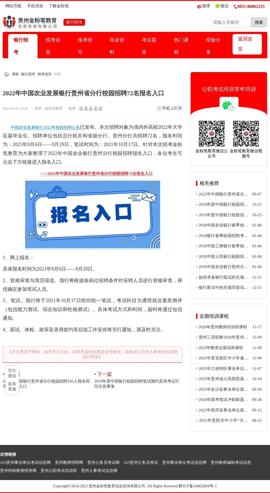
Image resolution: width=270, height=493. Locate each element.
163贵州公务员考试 (141, 462)
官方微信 (12, 373)
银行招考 (21, 46)
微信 (221, 6)
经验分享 (213, 46)
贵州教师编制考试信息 (231, 462)
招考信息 (53, 46)
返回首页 (245, 44)
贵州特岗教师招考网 (18, 470)
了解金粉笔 (59, 6)
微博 (203, 6)
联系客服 (12, 386)
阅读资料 (117, 46)
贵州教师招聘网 (69, 462)
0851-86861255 (249, 6)
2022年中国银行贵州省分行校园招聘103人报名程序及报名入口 (47, 380)
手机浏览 (35, 6)
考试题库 (149, 46)
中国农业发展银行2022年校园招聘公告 (45, 127)
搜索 (259, 22)
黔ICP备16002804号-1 (198, 486)
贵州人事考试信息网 (99, 470)
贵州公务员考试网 (103, 462)
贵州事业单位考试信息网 (184, 462)
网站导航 (13, 6)
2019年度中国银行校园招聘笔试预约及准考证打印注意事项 (138, 380)
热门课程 (181, 46)
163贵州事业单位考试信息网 (25, 462)
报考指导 (85, 46)
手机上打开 (169, 110)
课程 (15, 74)
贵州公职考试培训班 (58, 470)
